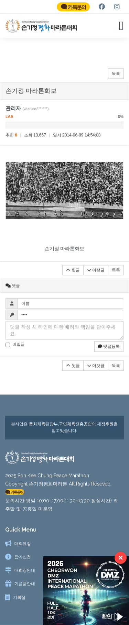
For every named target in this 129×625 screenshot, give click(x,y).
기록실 (19, 597)
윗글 (72, 273)
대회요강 (22, 544)
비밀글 (15, 347)
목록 (116, 77)
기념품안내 (24, 584)
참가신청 (22, 557)
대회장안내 (24, 570)
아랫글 (96, 273)
